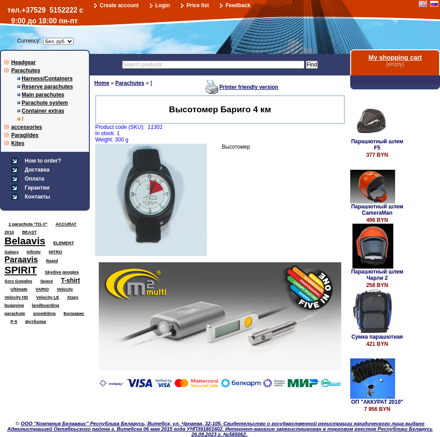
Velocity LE (47, 297)
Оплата (34, 179)
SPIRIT (20, 270)
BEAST (29, 232)
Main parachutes (43, 95)
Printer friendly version (248, 87)
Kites (17, 143)
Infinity (33, 251)
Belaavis (24, 241)
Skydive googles (62, 271)
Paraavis (21, 259)
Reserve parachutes (47, 87)
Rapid (52, 260)
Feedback (237, 5)
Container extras (43, 111)
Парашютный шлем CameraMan (377, 209)
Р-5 (13, 321)
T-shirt (70, 280)
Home (101, 83)
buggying (14, 305)
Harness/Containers (47, 78)
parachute (14, 313)
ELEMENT (63, 242)
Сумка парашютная (377, 337)
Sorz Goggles (18, 280)
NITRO (55, 251)
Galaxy (11, 251)
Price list (197, 5)
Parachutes (25, 70)
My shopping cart (395, 57)
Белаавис (74, 313)
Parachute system (45, 103)
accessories (26, 127)
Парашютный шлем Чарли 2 (377, 275)
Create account (119, 5)
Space (46, 280)
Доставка (37, 170)
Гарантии (37, 188)
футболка (35, 321)
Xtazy (73, 297)
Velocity (65, 289)
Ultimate (18, 289)
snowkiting (44, 313)
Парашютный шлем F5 (377, 144)
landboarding (45, 305)
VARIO (42, 289)
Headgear (23, 62)
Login (162, 5)
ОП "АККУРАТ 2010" (377, 402)
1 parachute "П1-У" (28, 223)
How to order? (43, 161)
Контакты (37, 197)
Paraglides (25, 135)
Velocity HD (16, 297)
